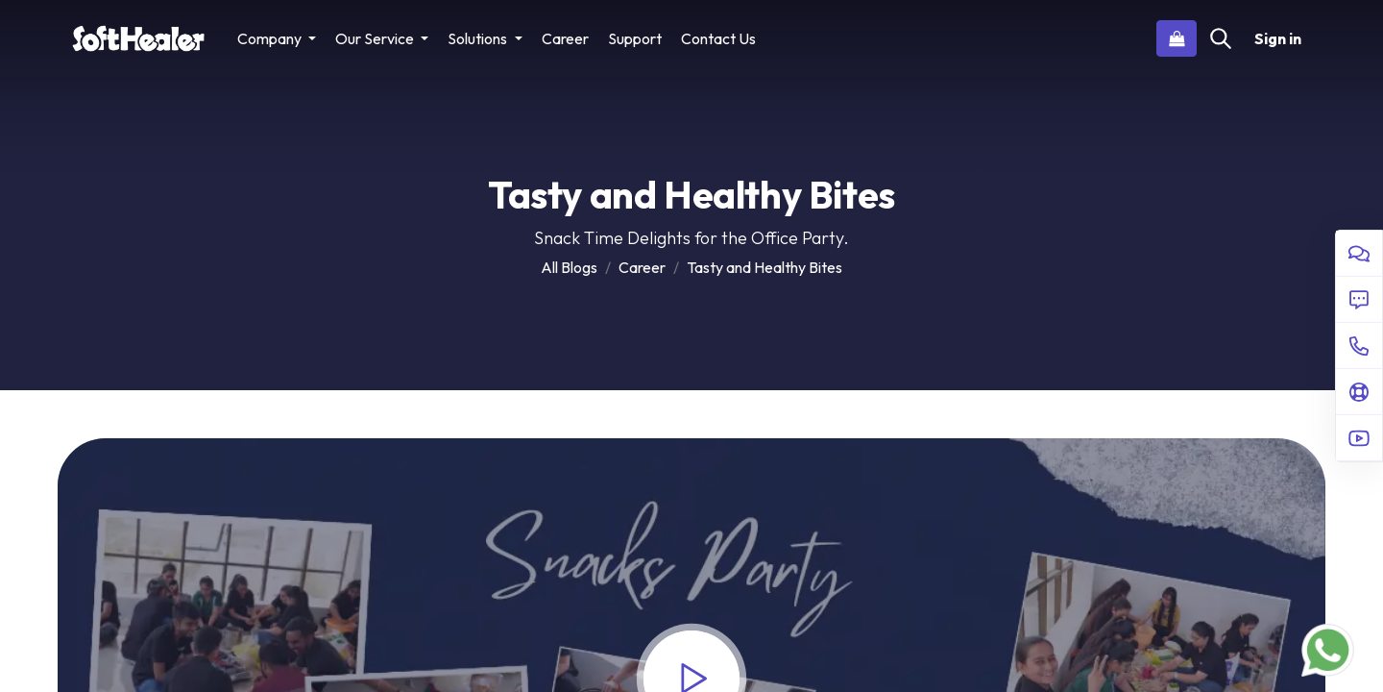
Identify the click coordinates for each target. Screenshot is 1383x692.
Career (642, 267)
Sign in (1277, 38)
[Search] (1221, 38)
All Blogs (569, 267)
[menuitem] (565, 38)
